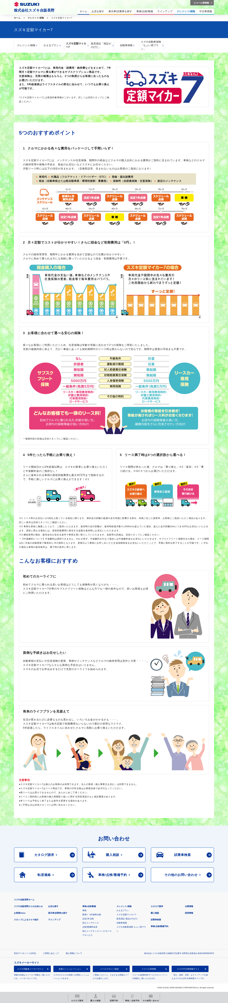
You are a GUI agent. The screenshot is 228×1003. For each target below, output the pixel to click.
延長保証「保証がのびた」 (101, 45)
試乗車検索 (156, 919)
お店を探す (53, 906)
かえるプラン (51, 45)
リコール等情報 (149, 969)
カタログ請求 (157, 906)
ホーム (17, 18)
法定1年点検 (88, 918)
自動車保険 (126, 45)
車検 (84, 910)
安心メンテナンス (90, 923)
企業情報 (189, 906)
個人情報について (74, 953)
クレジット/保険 (36, 18)
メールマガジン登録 (109, 969)
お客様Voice (19, 913)
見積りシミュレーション (70, 969)
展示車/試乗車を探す (57, 913)
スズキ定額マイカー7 (76, 45)
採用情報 (189, 913)
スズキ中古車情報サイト (188, 969)
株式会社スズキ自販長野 (34, 10)
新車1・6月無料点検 (91, 914)
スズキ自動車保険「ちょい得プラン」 (151, 45)
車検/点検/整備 (89, 906)
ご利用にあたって (51, 953)
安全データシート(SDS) (25, 953)
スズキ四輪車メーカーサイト (30, 969)
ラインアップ (54, 919)
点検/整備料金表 (89, 927)
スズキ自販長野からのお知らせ (28, 906)
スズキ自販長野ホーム (24, 899)
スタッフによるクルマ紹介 (26, 919)
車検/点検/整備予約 (159, 926)
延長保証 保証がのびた (127, 918)
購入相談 (155, 913)
